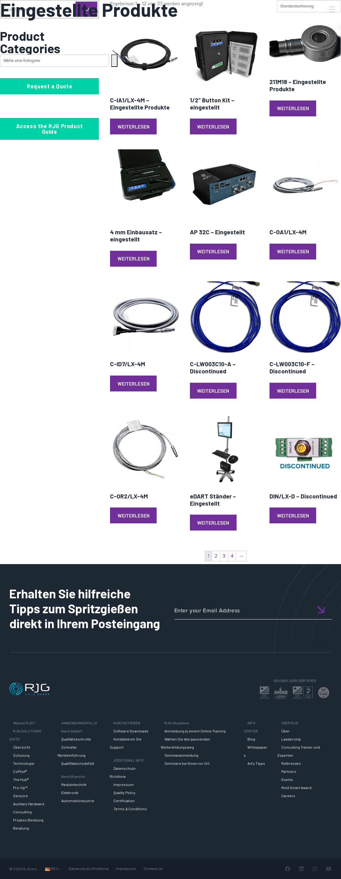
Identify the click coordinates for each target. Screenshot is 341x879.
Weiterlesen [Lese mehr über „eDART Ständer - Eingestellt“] (213, 523)
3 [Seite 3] (224, 555)
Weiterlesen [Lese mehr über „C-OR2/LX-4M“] (134, 515)
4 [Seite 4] (232, 555)
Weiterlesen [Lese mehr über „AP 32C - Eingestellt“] (213, 251)
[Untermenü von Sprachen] (60, 869)
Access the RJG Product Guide (49, 129)
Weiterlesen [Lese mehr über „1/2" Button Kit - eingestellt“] (213, 126)
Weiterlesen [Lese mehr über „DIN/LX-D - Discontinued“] (293, 515)
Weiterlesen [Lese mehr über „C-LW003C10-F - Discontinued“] (293, 391)
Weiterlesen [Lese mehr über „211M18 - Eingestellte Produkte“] (293, 108)
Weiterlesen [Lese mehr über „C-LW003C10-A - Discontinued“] (213, 391)
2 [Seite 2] (215, 555)
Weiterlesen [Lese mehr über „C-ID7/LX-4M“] (134, 383)
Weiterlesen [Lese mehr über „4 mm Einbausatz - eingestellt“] (134, 258)
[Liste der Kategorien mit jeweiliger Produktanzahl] (54, 60)
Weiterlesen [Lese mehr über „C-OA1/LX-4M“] (293, 251)
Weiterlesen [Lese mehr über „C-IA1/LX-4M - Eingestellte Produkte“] (134, 126)
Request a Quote (49, 86)
